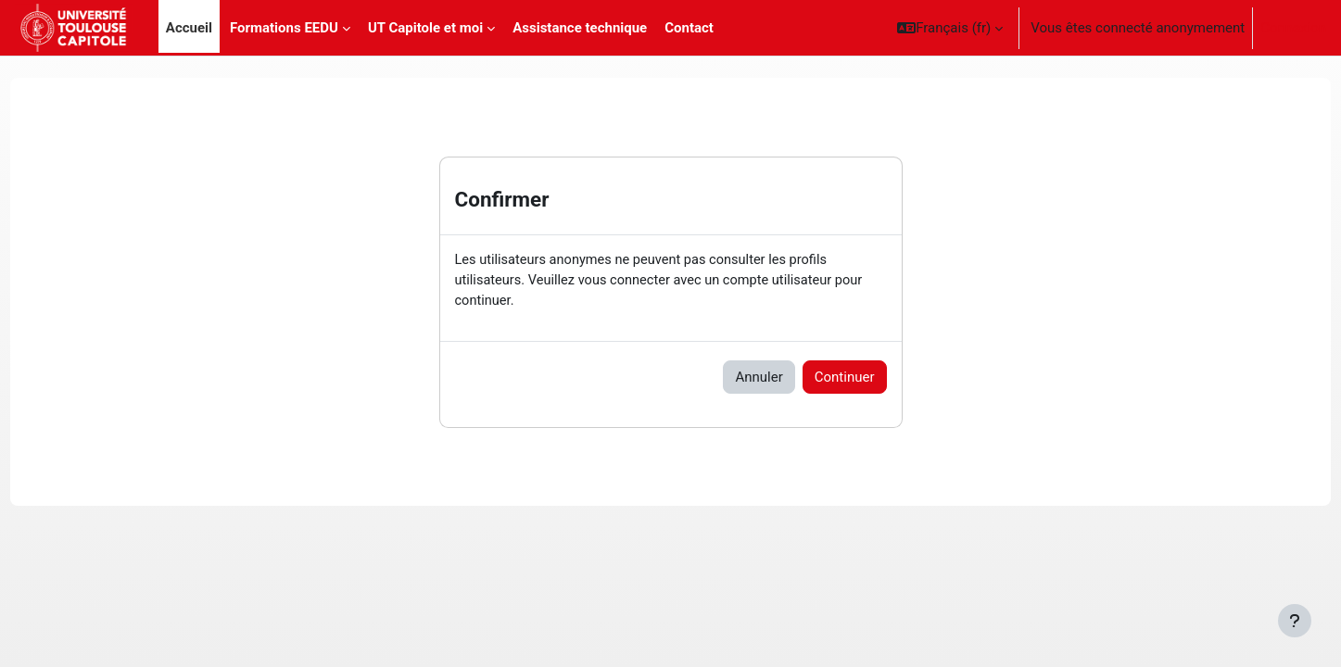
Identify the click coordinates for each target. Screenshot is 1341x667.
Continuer (845, 379)
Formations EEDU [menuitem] (284, 27)
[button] (950, 28)
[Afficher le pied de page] (1294, 620)
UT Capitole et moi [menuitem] (425, 27)
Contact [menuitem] (689, 27)
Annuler (758, 379)
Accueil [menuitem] (189, 27)
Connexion (1293, 27)
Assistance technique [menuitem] (579, 27)
